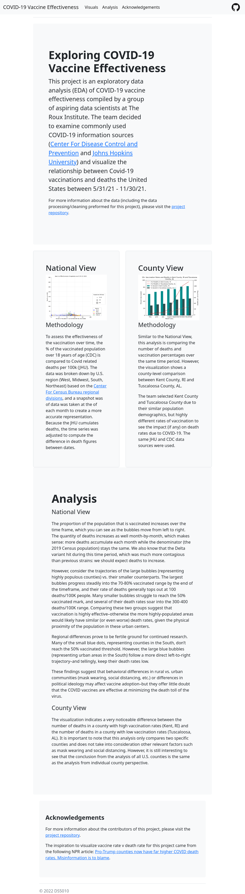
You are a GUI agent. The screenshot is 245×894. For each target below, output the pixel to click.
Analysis (110, 7)
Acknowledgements (141, 7)
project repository (62, 835)
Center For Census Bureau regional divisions (76, 392)
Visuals (91, 7)
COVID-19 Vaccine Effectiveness (41, 7)
